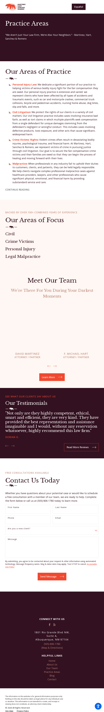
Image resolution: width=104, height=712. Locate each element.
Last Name (61, 507)
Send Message (52, 576)
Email (58, 518)
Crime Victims (19, 241)
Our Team (52, 668)
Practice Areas (52, 671)
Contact (52, 679)
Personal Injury (20, 249)
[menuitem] (52, 661)
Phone (11, 518)
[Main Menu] (94, 6)
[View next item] (55, 366)
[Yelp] (54, 624)
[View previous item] (49, 366)
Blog (52, 675)
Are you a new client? (19, 528)
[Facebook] (49, 624)
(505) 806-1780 (52, 644)
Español (78, 6)
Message (12, 539)
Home (52, 660)
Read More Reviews (81, 447)
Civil (10, 234)
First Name (13, 507)
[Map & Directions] (52, 647)
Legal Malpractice (22, 256)
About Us (52, 664)
